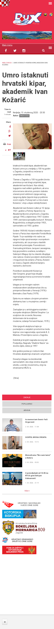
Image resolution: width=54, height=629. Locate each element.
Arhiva (27, 410)
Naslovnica (7, 63)
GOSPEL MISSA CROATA (35, 437)
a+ (9, 149)
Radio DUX (24, 116)
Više (26, 491)
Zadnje (26, 397)
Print (9, 144)
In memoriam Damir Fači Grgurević (36, 420)
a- (6, 150)
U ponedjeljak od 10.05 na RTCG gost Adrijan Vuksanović (36, 475)
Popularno (27, 404)
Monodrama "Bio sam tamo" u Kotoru (38, 456)
